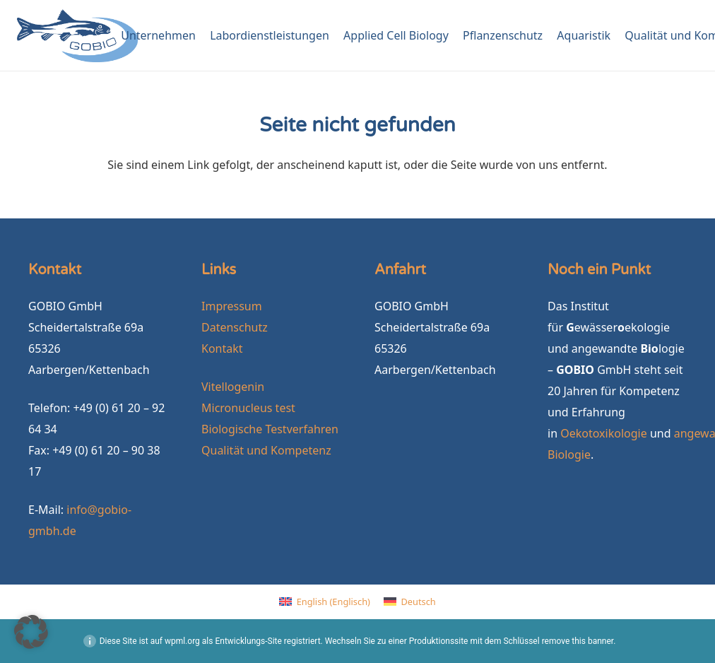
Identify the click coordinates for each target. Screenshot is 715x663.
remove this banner (578, 641)
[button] (31, 632)
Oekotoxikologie (603, 433)
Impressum (231, 306)
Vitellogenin (232, 386)
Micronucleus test (248, 408)
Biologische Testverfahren (269, 429)
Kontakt (222, 348)
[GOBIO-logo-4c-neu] (77, 35)
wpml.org (182, 641)
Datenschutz (234, 327)
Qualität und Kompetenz (266, 450)
